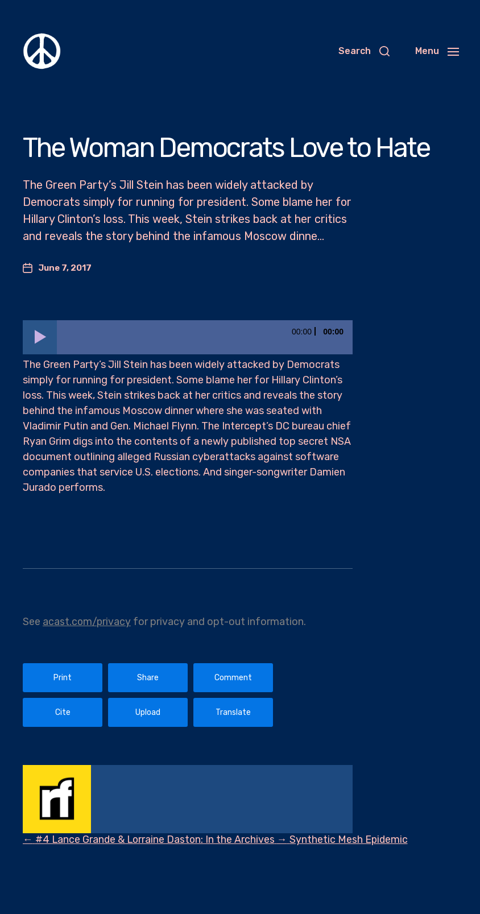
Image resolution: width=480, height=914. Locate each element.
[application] (188, 337)
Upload (147, 712)
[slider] (205, 337)
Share (148, 678)
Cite (63, 712)
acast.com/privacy (87, 621)
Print (62, 678)
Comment (233, 678)
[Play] (40, 337)
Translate (233, 712)
